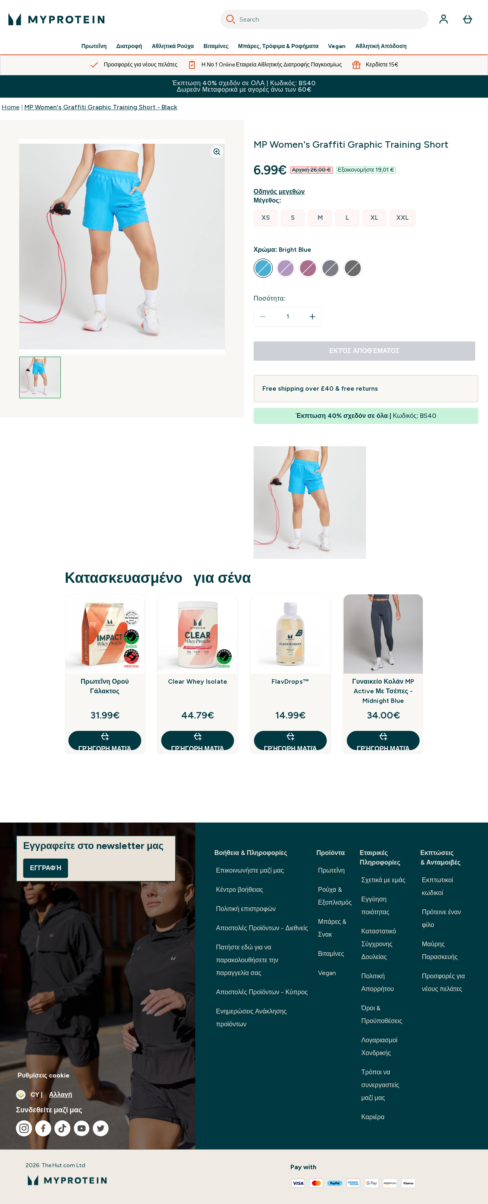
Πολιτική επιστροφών (246, 909)
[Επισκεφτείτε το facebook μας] (43, 1128)
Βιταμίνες (216, 46)
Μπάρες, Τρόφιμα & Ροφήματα (278, 46)
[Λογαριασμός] (444, 19)
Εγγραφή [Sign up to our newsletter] (45, 868)
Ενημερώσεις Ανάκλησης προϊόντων (251, 1017)
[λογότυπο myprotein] (56, 19)
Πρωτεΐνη (93, 46)
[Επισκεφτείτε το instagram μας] (24, 1128)
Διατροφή (129, 46)
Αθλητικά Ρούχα (173, 46)
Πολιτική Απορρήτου (377, 982)
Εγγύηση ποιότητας (375, 905)
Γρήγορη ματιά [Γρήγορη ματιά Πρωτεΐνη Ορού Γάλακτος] (104, 740)
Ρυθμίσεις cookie (44, 1075)
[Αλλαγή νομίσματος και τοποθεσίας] (97, 1095)
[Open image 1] (40, 377)
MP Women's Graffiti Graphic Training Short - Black (100, 107)
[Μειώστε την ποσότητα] (263, 316)
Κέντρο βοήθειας (239, 889)
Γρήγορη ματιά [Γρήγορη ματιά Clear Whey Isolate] (197, 740)
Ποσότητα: (270, 298)
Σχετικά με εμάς (383, 880)
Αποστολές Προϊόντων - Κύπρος (262, 992)
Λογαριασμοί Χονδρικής (379, 1046)
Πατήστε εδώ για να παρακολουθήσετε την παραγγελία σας (247, 960)
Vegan (337, 46)
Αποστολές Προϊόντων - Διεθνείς (262, 928)
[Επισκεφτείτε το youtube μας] (82, 1128)
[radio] (266, 218)
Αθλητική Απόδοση (380, 46)
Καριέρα (372, 1117)
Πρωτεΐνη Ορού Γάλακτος (105, 686)
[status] (288, 316)
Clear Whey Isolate (198, 681)
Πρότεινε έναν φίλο (441, 918)
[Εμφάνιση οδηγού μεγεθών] (281, 192)
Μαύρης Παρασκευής (440, 950)
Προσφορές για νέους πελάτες (443, 982)
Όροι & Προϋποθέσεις (381, 1014)
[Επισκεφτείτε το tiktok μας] (62, 1128)
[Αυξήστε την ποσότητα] (312, 316)
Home (11, 107)
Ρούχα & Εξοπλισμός (335, 896)
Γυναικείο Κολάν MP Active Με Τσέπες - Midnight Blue (383, 691)
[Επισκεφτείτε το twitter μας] (101, 1128)
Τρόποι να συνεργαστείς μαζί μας (380, 1085)
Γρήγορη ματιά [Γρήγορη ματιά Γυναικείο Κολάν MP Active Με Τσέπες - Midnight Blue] (383, 740)
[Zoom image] (216, 151)
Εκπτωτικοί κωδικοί (437, 886)
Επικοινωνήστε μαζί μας (250, 870)
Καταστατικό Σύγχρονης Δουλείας (378, 944)
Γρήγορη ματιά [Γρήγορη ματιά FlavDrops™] (290, 740)
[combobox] (324, 19)
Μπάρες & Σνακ (332, 928)
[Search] (230, 19)
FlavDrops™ (290, 681)
